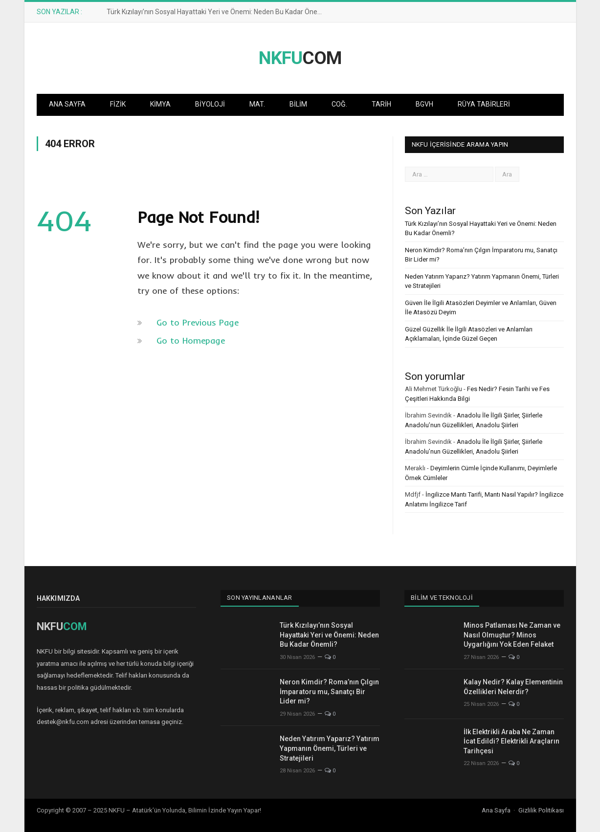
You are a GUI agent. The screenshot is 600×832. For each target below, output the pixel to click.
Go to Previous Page (197, 322)
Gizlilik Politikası (541, 810)
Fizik (118, 104)
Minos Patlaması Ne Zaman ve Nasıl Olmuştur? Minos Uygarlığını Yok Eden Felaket (512, 634)
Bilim (298, 104)
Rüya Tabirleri (484, 104)
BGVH (424, 104)
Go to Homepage (190, 340)
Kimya (160, 104)
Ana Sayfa (67, 104)
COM (300, 57)
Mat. (257, 104)
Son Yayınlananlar (259, 597)
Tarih (381, 104)
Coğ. (339, 104)
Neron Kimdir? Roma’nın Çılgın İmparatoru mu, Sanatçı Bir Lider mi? (329, 691)
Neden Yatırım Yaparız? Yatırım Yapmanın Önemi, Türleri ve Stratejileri (329, 748)
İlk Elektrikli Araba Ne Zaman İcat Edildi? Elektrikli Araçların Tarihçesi (511, 741)
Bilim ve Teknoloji (442, 597)
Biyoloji (210, 104)
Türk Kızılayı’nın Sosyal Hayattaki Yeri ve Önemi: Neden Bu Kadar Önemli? (218, 12)
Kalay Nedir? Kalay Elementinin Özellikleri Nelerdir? (513, 687)
